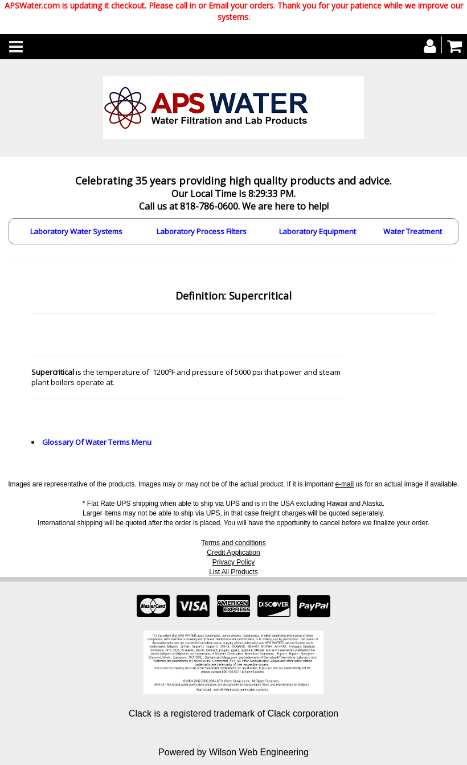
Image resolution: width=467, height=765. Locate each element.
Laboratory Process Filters (202, 231)
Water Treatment (412, 231)
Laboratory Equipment (317, 231)
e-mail (344, 484)
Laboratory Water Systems (76, 231)
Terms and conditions (233, 543)
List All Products (233, 572)
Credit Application (233, 553)
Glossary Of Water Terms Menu (96, 442)
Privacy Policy (233, 562)
